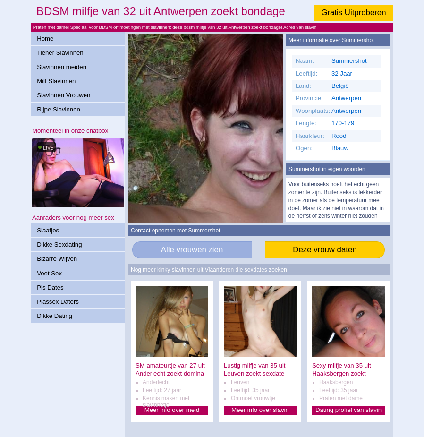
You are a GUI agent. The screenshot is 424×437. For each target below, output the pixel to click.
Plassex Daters (58, 301)
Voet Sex (49, 273)
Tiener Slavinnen (60, 52)
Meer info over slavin (260, 409)
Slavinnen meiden (61, 66)
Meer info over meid (172, 409)
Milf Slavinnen (56, 81)
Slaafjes (48, 230)
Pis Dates (50, 287)
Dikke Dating (54, 315)
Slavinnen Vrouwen (63, 95)
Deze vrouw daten (324, 249)
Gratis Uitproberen (353, 12)
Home (45, 38)
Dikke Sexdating (59, 244)
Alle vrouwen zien (192, 249)
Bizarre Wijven (57, 258)
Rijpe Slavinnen (58, 109)
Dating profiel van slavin (348, 409)
